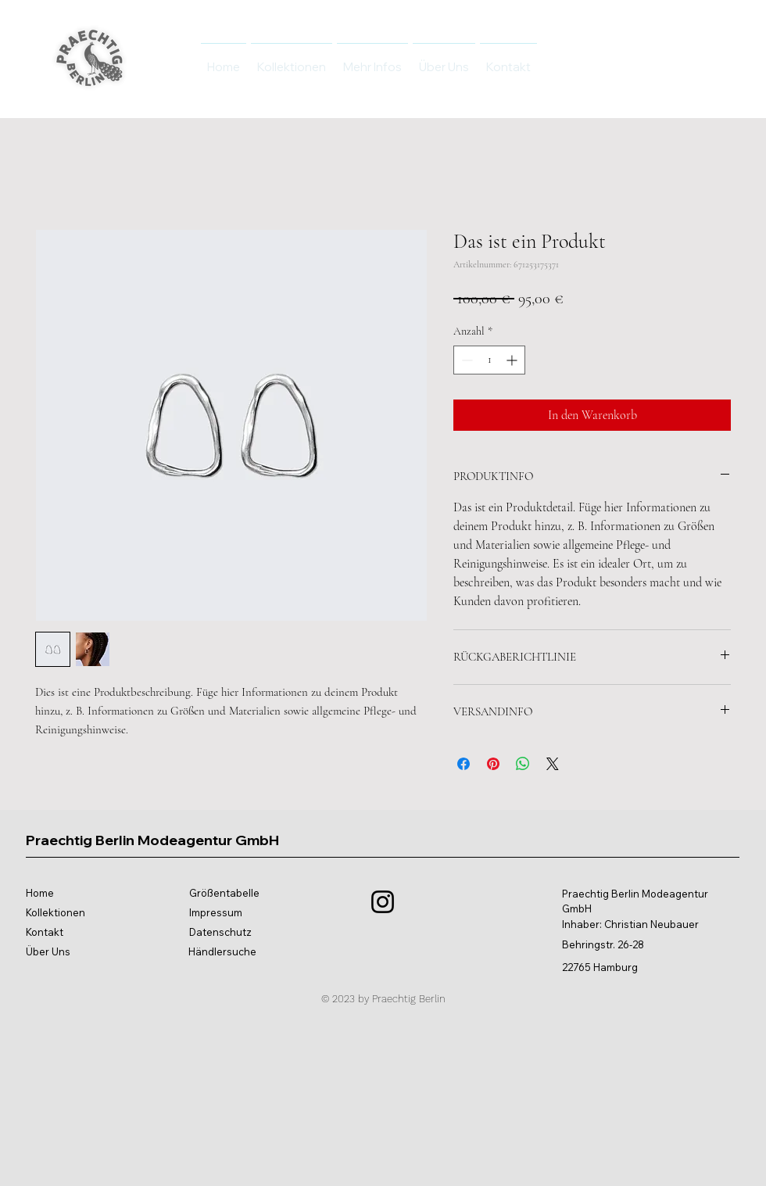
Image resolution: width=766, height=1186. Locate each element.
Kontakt (44, 932)
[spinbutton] (489, 360)
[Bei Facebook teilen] (463, 763)
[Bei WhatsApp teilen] (523, 763)
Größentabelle (224, 893)
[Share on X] (552, 763)
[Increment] (513, 360)
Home (40, 893)
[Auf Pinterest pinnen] (493, 763)
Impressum (215, 912)
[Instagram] (382, 902)
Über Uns (48, 951)
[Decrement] (465, 360)
